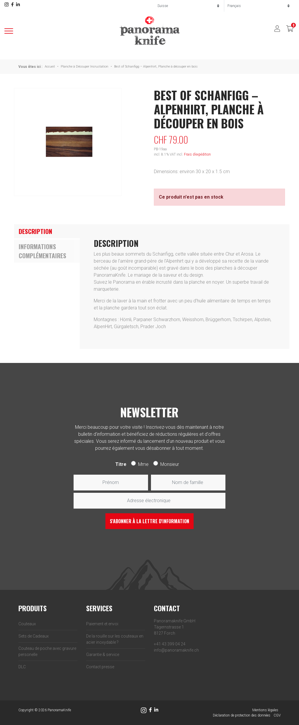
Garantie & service (102, 654)
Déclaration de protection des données (241, 715)
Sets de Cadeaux (33, 636)
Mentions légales (265, 710)
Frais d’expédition (197, 154)
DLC (22, 666)
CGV (277, 715)
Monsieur (169, 464)
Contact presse (100, 666)
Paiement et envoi (102, 623)
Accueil (50, 66)
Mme (143, 464)
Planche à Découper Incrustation (84, 66)
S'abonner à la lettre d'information (149, 521)
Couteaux (27, 623)
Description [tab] (35, 231)
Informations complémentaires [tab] (42, 251)
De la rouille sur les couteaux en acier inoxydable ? (114, 639)
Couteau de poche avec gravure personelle (47, 651)
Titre (120, 464)
